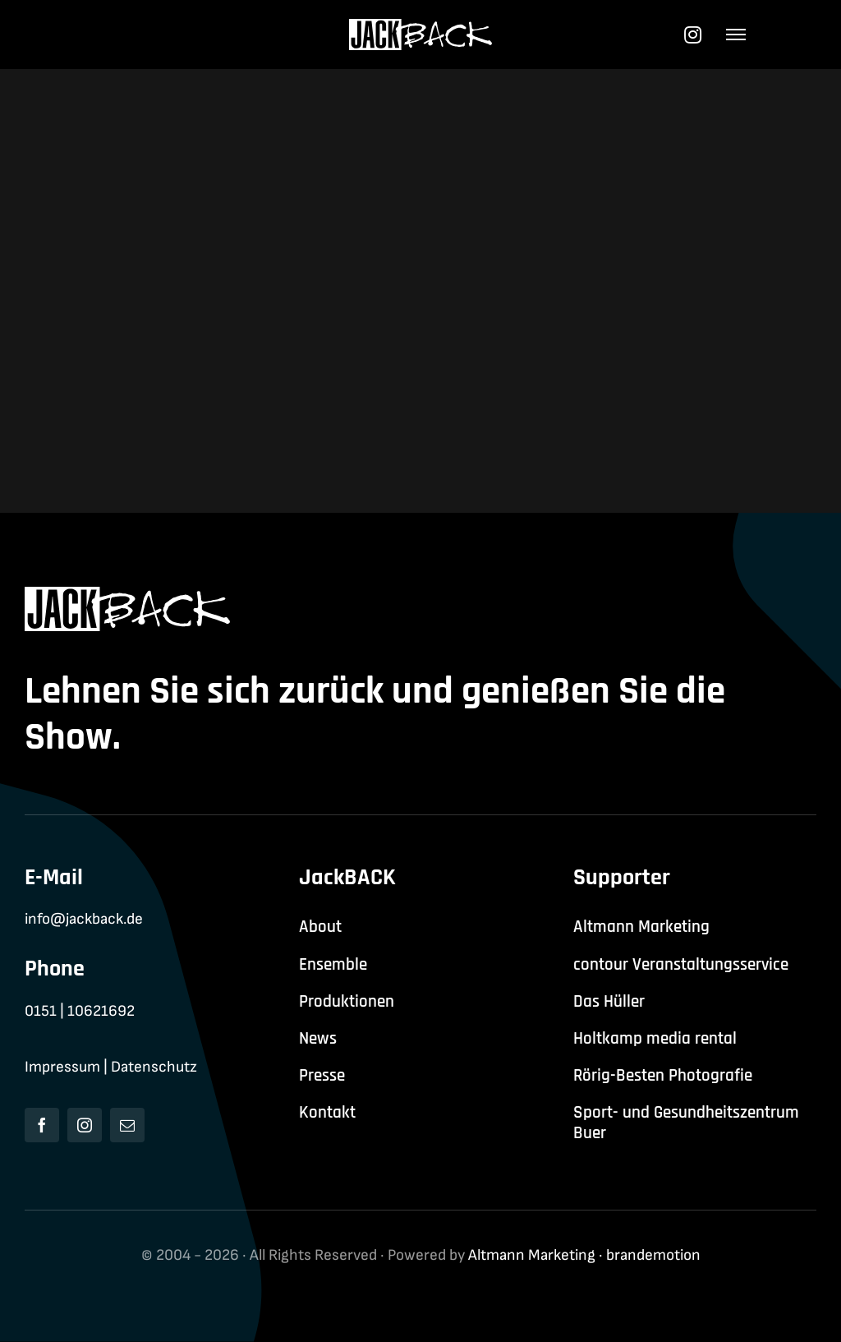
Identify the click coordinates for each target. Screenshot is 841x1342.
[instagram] (84, 1125)
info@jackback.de (84, 919)
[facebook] (42, 1125)
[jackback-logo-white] (421, 27)
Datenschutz (154, 1067)
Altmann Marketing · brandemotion (584, 1255)
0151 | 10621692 (80, 1011)
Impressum (62, 1067)
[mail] (127, 1125)
